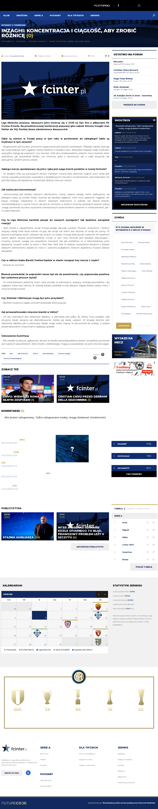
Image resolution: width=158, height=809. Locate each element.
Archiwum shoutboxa (134, 204)
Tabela (42, 759)
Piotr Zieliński (147, 271)
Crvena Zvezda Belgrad (12, 358)
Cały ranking (134, 474)
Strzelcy (43, 765)
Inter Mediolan (48, 354)
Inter (11, 354)
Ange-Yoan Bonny (128, 306)
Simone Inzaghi (64, 354)
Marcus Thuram (127, 285)
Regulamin (122, 777)
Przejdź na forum (134, 105)
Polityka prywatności (126, 782)
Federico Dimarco (128, 278)
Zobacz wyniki (143, 326)
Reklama (121, 771)
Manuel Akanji (143, 242)
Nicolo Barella (145, 264)
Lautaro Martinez (128, 292)
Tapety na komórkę (87, 765)
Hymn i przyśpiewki (87, 754)
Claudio (118, 166)
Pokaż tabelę (144, 567)
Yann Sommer (127, 242)
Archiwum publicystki (90, 547)
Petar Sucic (145, 306)
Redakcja (121, 754)
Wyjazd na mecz (85, 759)
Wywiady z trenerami (13, 25)
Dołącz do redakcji (125, 759)
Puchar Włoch (46, 786)
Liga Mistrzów (45, 780)
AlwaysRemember (17, 56)
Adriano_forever (122, 177)
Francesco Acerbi (128, 249)
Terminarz (44, 754)
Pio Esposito (126, 314)
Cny (116, 157)
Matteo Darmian (128, 299)
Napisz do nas (12, 773)
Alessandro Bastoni (128, 257)
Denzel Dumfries (128, 264)
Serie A (35, 354)
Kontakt (121, 765)
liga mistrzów (23, 354)
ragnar (118, 133)
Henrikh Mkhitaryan (144, 314)
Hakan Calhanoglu (128, 271)
